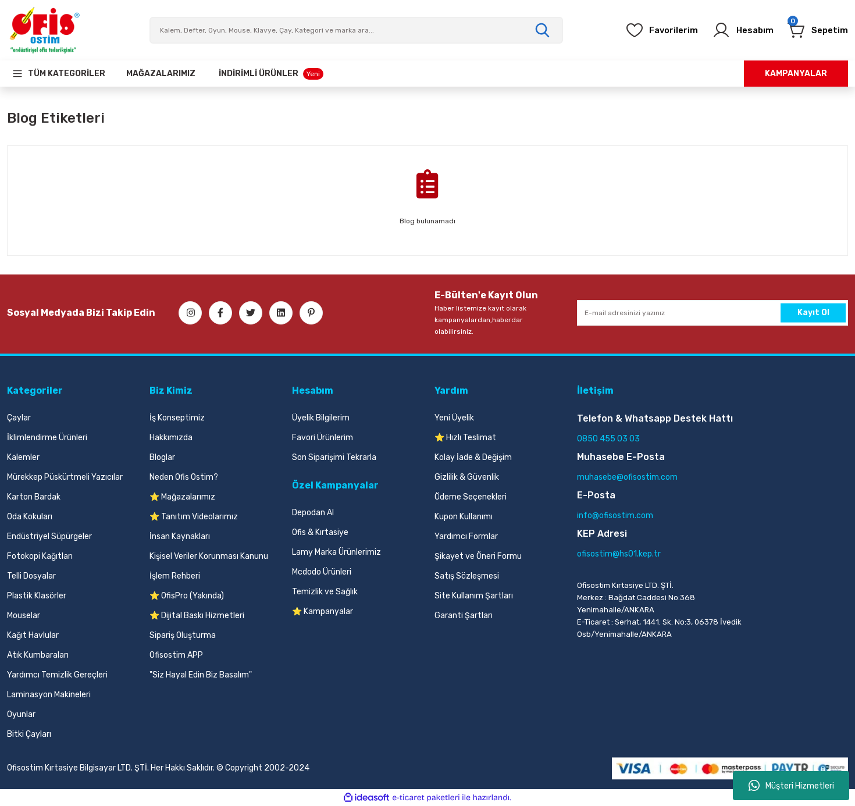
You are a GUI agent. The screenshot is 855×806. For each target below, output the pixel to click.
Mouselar (23, 615)
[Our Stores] (161, 73)
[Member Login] (737, 30)
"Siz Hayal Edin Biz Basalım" (200, 675)
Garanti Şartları (463, 615)
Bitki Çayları (29, 734)
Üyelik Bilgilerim (321, 418)
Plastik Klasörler (36, 596)
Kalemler (23, 457)
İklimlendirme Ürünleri (47, 438)
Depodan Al (313, 513)
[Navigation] (58, 73)
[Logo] (44, 30)
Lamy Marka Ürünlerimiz (336, 552)
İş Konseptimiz (177, 418)
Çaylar (19, 418)
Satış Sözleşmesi (466, 576)
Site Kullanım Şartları (473, 596)
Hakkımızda (171, 438)
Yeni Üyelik (454, 418)
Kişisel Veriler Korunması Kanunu (208, 556)
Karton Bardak (33, 497)
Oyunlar (21, 714)
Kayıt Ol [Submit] (813, 313)
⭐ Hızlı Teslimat (465, 438)
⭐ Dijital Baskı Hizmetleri (196, 615)
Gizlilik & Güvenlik (466, 477)
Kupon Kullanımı (463, 517)
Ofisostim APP (176, 655)
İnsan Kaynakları (179, 536)
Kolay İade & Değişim (473, 457)
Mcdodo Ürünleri (321, 572)
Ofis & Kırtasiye (320, 532)
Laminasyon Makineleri (49, 695)
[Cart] (815, 30)
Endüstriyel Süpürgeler (49, 536)
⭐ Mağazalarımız (182, 497)
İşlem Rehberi (174, 576)
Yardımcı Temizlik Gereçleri (57, 675)
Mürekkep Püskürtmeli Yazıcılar (65, 477)
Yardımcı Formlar (466, 536)
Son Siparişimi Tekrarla (334, 457)
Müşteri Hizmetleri (791, 785)
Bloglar (162, 457)
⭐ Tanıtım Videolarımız (193, 517)
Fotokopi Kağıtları (40, 556)
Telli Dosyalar (31, 576)
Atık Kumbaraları (38, 655)
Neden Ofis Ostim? (183, 477)
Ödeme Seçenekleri (470, 497)
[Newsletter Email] (712, 313)
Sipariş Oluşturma (182, 635)
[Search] (356, 30)
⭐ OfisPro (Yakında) (186, 596)
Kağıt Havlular (33, 635)
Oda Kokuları (29, 517)
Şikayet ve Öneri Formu (478, 556)
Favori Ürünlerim (322, 438)
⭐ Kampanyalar (322, 611)
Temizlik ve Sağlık (325, 592)
